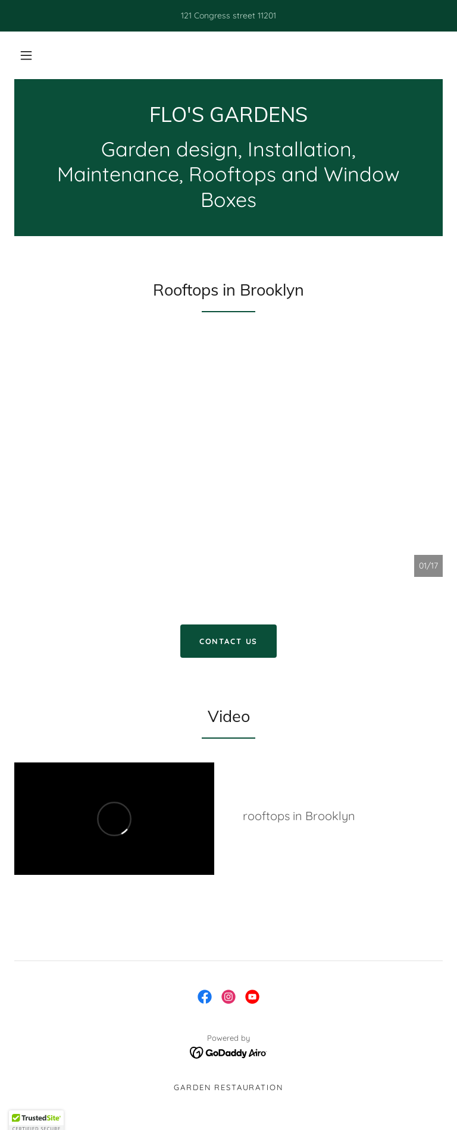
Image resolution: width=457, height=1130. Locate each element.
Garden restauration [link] (228, 1087)
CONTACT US (228, 641)
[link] (228, 119)
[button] (26, 55)
